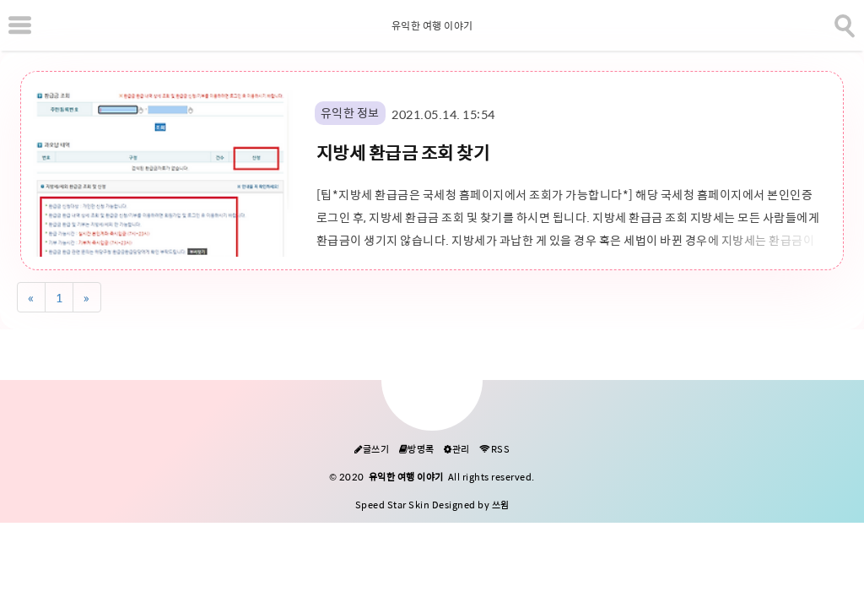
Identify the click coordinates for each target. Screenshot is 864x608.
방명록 (417, 449)
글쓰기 (371, 449)
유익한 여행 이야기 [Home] (432, 26)
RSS (494, 449)
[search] (842, 22)
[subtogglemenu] (20, 25)
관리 (457, 449)
